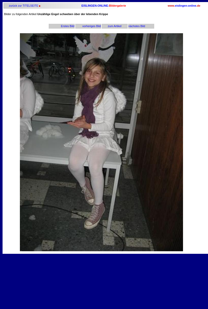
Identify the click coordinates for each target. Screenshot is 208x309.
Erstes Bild (67, 26)
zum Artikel (115, 26)
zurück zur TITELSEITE (23, 5)
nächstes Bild (136, 26)
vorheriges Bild (91, 26)
